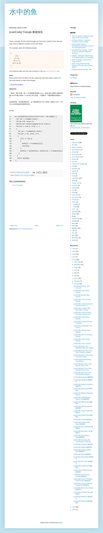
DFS (73, 161)
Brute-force (75, 154)
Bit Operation (76, 150)
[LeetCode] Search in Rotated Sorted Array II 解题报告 (83, 480)
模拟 (73, 226)
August (76, 267)
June (75, 270)
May (75, 273)
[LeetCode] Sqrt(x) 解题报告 (82, 454)
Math (73, 180)
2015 (74, 254)
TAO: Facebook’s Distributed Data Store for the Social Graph (82, 37)
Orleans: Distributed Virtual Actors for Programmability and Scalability (83, 56)
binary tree (75, 147)
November (77, 265)
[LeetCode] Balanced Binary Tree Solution (82, 360)
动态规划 (31, 173)
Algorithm (17, 173)
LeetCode (25, 173)
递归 (73, 235)
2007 (74, 509)
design (74, 159)
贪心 (73, 233)
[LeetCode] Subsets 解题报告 (83, 447)
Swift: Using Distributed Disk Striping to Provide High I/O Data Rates (82, 65)
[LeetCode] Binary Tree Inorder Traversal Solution (83, 356)
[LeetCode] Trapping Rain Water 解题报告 (82, 423)
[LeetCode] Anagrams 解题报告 (83, 377)
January (76, 284)
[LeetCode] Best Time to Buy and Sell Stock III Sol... (83, 364)
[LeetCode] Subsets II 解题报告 (83, 444)
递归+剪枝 (75, 238)
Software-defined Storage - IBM (82, 69)
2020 (74, 249)
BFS (73, 145)
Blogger (59, 522)
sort (73, 190)
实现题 (74, 221)
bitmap (74, 152)
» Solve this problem (16, 84)
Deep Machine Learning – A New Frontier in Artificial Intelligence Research (82, 51)
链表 (73, 240)
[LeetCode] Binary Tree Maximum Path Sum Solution (84, 347)
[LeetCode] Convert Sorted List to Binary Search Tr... (83, 304)
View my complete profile (78, 97)
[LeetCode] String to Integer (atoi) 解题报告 (82, 450)
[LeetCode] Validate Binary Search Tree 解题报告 (82, 398)
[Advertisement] (36, 203)
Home (37, 223)
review (74, 188)
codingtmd (76, 94)
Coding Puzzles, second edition (80, 128)
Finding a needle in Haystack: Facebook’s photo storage (81, 41)
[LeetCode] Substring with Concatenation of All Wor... (83, 440)
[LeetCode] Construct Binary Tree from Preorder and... (82, 313)
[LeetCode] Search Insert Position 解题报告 (81, 475)
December (77, 262)
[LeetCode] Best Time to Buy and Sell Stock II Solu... (83, 369)
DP (21, 173)
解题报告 (75, 228)
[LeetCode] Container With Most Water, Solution (82, 309)
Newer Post (13, 223)
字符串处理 (75, 219)
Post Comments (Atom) (25, 226)
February (77, 281)
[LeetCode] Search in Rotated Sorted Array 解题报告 (83, 484)
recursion (75, 185)
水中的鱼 (23, 12)
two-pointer (75, 197)
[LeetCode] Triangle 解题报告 (83, 419)
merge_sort (75, 183)
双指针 (74, 214)
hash (73, 173)
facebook (75, 169)
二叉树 (74, 207)
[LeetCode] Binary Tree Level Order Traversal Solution (83, 351)
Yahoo (74, 202)
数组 (73, 223)
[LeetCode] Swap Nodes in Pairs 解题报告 (82, 436)
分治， (74, 209)
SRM (73, 192)
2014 (74, 257)
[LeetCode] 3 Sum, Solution (82, 343)
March (76, 278)
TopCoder (75, 195)
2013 (74, 259)
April (75, 275)
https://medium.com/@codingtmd (80, 86)
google (74, 171)
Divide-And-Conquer (78, 164)
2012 (74, 507)
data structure (76, 157)
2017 (74, 251)
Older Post (59, 223)
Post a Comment (17, 183)
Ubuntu (74, 199)
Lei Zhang (73, 78)
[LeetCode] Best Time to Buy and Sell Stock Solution (83, 373)
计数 (73, 230)
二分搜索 (75, 204)
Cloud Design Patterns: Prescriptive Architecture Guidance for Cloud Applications (83, 45)
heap (73, 176)
